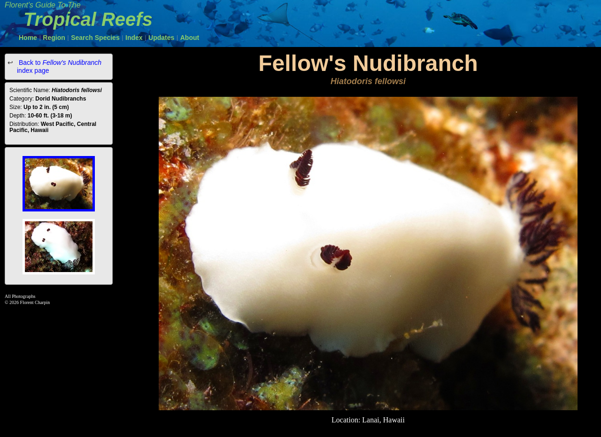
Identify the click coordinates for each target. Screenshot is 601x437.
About (189, 37)
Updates (161, 37)
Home (28, 37)
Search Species (95, 37)
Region (54, 37)
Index (134, 37)
